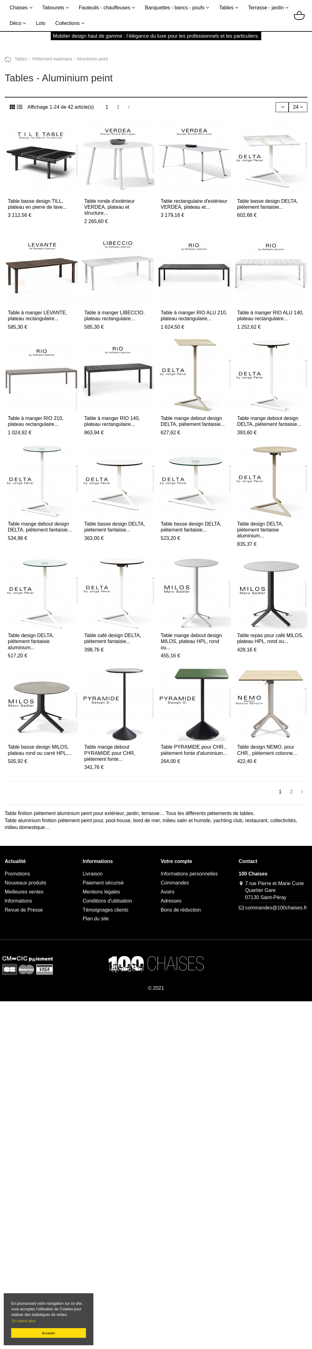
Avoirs (167, 891)
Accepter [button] (48, 1333)
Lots (40, 23)
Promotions (17, 873)
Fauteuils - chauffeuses (104, 7)
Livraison (93, 873)
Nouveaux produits (25, 882)
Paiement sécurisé (103, 882)
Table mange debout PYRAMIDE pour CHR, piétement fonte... (109, 752)
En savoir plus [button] (23, 1321)
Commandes (175, 882)
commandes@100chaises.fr (276, 907)
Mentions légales (101, 891)
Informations (18, 900)
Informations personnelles (189, 873)
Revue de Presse (24, 910)
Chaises (19, 7)
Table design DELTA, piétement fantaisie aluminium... (260, 529)
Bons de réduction (181, 910)
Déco (15, 23)
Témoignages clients (106, 910)
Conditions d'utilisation (107, 900)
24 (298, 107)
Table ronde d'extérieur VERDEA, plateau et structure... (109, 207)
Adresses (171, 900)
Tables (226, 7)
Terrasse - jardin (266, 7)
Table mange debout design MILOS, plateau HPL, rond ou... (191, 641)
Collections (67, 23)
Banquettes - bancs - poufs (174, 7)
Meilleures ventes (24, 891)
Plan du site (96, 918)
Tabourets (53, 7)
